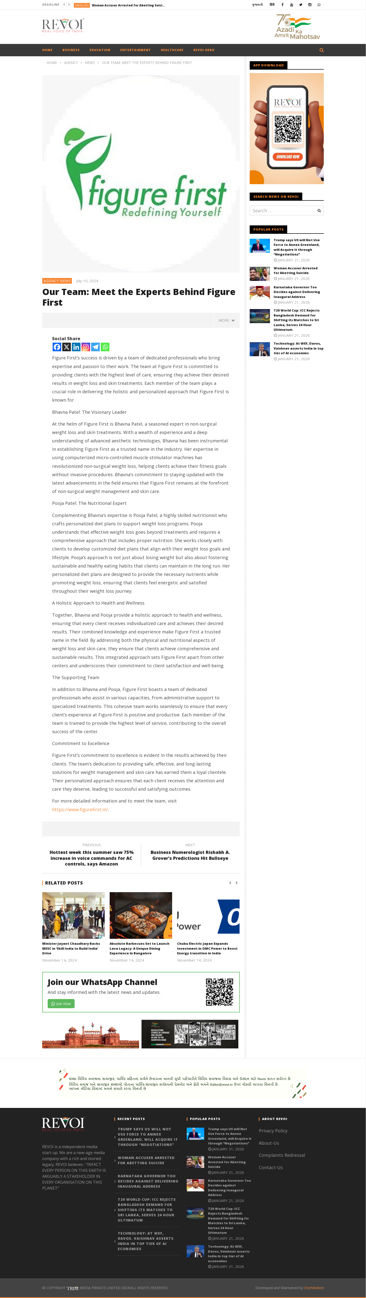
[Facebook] (57, 347)
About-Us (269, 1143)
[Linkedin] (76, 347)
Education (100, 50)
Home (47, 50)
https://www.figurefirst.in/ (80, 809)
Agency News (57, 280)
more (227, 320)
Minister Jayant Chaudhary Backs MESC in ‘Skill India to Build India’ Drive (71, 948)
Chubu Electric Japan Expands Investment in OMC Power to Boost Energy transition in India (207, 948)
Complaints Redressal (282, 1155)
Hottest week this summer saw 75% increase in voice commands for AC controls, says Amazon (91, 855)
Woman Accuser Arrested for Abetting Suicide (129, 5)
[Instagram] (85, 347)
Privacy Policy (273, 1131)
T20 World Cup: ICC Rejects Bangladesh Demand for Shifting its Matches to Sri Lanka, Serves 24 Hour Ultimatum (297, 320)
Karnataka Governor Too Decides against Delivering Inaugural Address (297, 292)
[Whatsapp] (105, 347)
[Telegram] (95, 347)
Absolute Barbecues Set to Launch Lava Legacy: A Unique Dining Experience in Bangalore (139, 948)
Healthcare (172, 50)
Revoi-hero (204, 50)
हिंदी (272, 4)
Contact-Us (271, 1167)
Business (71, 50)
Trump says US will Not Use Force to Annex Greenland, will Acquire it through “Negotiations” (297, 247)
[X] (66, 347)
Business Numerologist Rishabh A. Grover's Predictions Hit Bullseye (190, 852)
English (82, 5)
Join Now (61, 1003)
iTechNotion (314, 1287)
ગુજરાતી (257, 4)
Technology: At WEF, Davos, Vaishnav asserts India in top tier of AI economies (299, 348)
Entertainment (135, 50)
